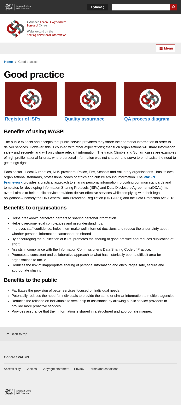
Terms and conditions (103, 369)
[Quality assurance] (90, 104)
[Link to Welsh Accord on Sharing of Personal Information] (42, 28)
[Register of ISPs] (31, 104)
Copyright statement (55, 369)
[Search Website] (173, 7)
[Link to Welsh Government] (17, 7)
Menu (166, 48)
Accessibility (12, 369)
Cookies (31, 369)
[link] (8, 61)
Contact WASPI (16, 357)
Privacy (79, 369)
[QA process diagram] (150, 104)
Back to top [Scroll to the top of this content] (16, 334)
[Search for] (141, 7)
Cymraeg (97, 7)
